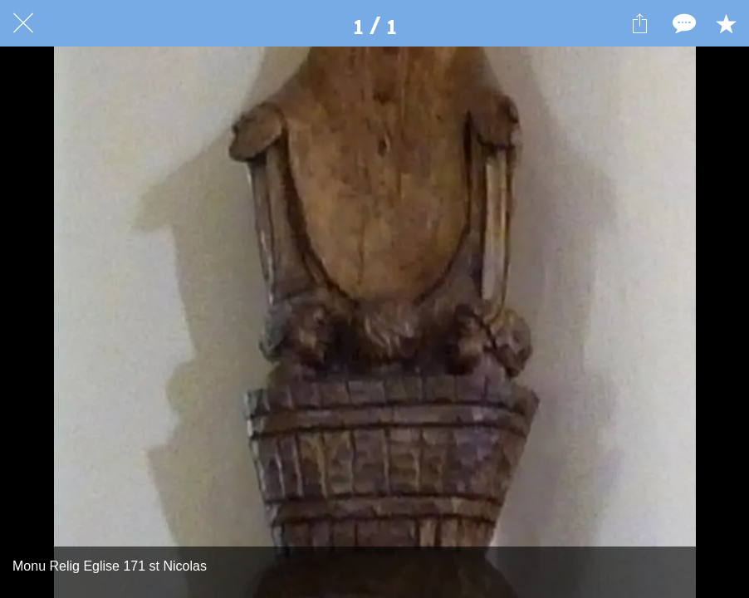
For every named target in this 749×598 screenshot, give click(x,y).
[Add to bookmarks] (726, 23)
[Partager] (639, 23)
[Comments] (682, 23)
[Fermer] (23, 23)
